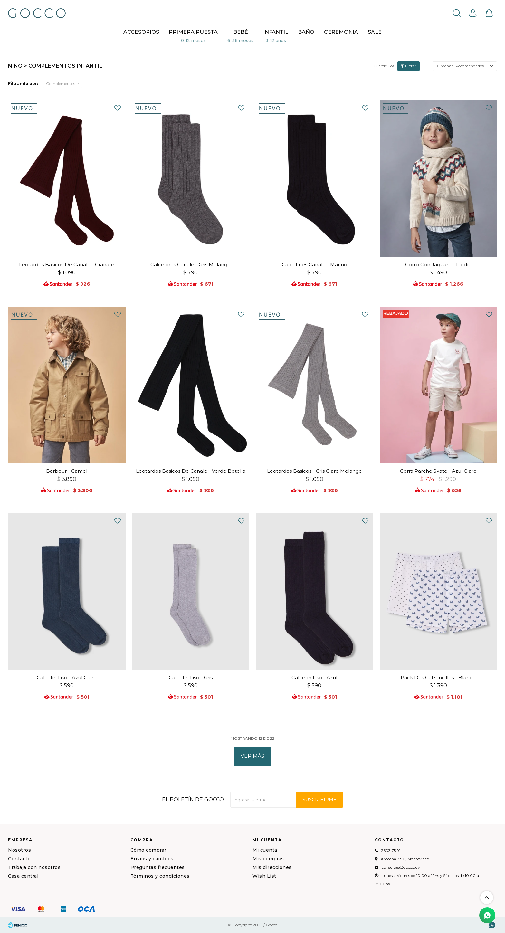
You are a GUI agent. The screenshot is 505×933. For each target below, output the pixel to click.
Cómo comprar (148, 850)
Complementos (60, 83)
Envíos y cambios (152, 859)
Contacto (19, 859)
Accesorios (141, 32)
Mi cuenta (264, 850)
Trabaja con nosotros (34, 867)
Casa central (23, 876)
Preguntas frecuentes (157, 867)
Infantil (275, 32)
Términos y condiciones (160, 876)
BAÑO (306, 32)
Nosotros (19, 850)
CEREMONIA (341, 32)
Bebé (240, 32)
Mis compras (268, 859)
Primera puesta (193, 32)
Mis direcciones (272, 867)
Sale (375, 32)
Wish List (264, 876)
